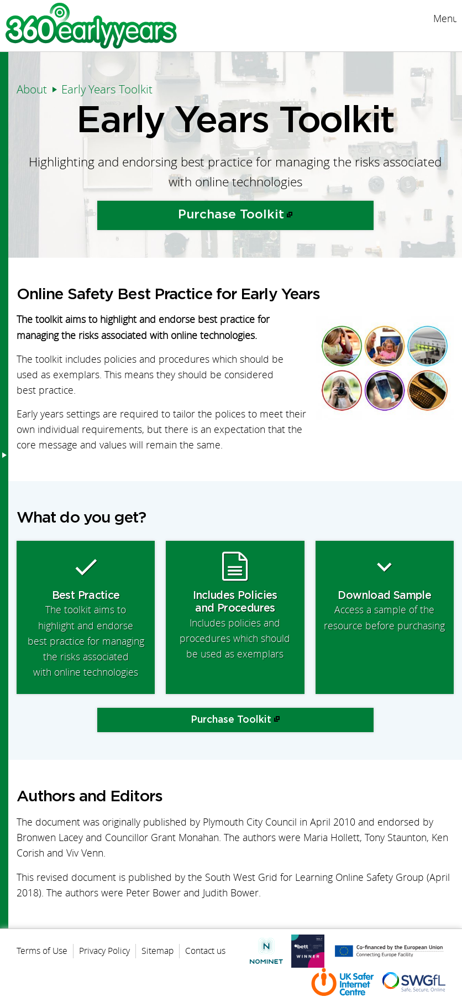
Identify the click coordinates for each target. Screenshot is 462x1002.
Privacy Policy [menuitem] (104, 950)
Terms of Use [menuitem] (42, 950)
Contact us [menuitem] (205, 950)
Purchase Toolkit (231, 214)
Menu (444, 18)
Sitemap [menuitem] (157, 950)
